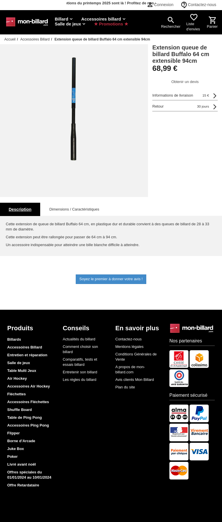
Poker (12, 456)
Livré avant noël (21, 464)
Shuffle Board (19, 409)
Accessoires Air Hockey (28, 386)
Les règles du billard (79, 379)
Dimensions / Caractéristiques (74, 209)
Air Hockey (17, 378)
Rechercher (170, 26)
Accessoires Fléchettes (28, 402)
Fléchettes (16, 394)
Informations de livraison (180, 95)
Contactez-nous (202, 4)
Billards (14, 339)
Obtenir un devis (185, 82)
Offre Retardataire (23, 485)
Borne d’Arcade (21, 441)
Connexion (163, 4)
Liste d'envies (193, 26)
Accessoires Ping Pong (28, 425)
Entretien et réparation (27, 355)
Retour (180, 106)
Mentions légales (129, 346)
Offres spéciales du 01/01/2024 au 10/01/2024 (29, 474)
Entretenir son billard (80, 372)
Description (20, 209)
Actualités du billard (79, 339)
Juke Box (15, 449)
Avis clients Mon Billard (134, 379)
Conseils (76, 328)
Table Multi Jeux (21, 370)
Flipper (13, 433)
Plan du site (125, 387)
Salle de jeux (18, 363)
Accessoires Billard (24, 347)
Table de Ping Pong (24, 417)
